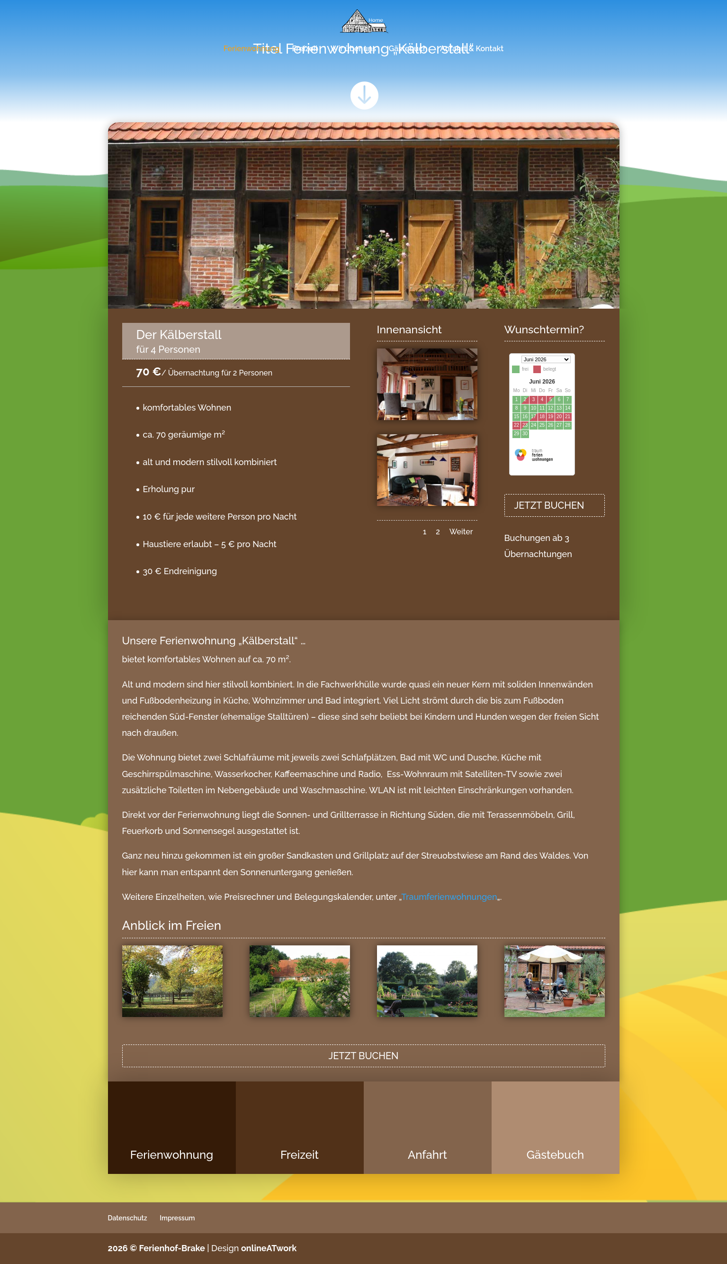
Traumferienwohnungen (449, 897)
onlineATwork (268, 1248)
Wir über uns (353, 49)
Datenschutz (127, 1218)
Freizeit (305, 49)
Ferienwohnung (251, 49)
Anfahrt (427, 1155)
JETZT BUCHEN (549, 505)
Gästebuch (408, 49)
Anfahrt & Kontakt (471, 49)
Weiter (461, 531)
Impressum (177, 1218)
